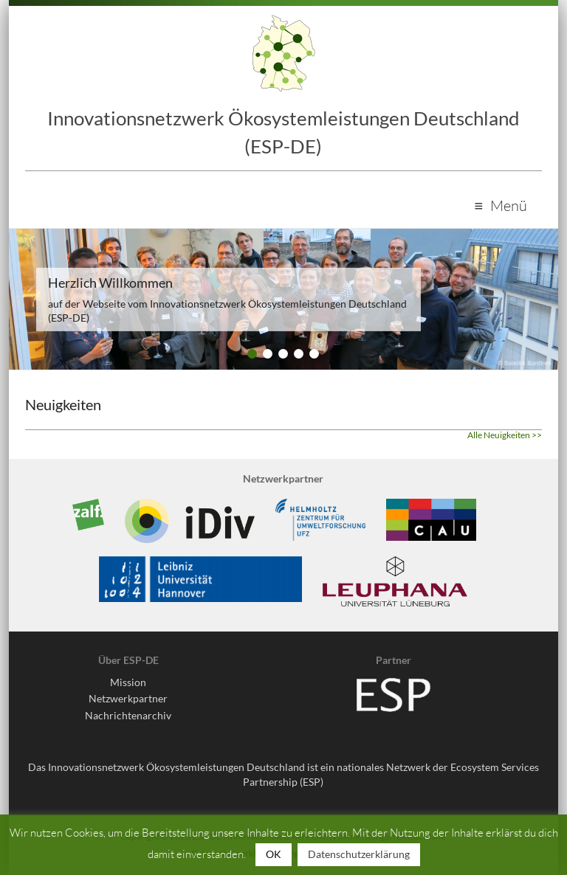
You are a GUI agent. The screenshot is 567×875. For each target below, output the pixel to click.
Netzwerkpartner (128, 698)
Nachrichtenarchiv (128, 715)
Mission (128, 682)
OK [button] (273, 854)
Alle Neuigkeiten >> (504, 434)
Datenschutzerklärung (359, 854)
